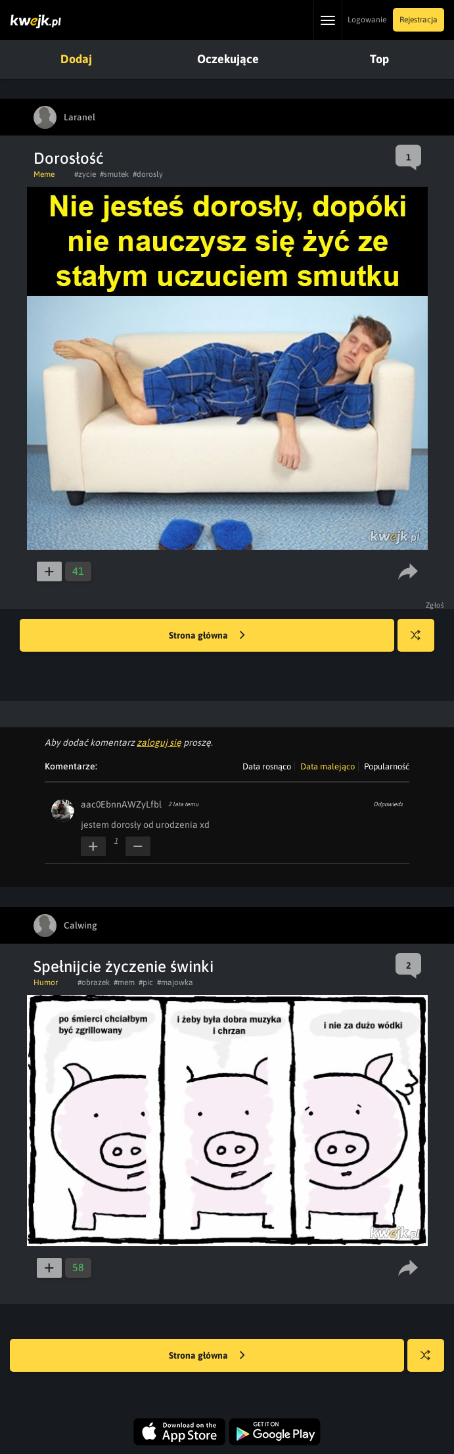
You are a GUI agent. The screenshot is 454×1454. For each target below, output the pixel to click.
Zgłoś (435, 605)
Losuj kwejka (420, 641)
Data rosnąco (266, 766)
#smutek (114, 174)
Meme (44, 174)
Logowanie (367, 19)
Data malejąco (327, 766)
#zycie (85, 174)
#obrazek (94, 982)
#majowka (175, 982)
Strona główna (207, 636)
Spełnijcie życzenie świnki (124, 966)
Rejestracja (418, 19)
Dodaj (76, 59)
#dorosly (148, 174)
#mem (124, 982)
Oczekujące (228, 59)
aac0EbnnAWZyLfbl (121, 804)
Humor (46, 982)
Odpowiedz (388, 804)
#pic (146, 982)
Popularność (386, 766)
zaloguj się (159, 742)
